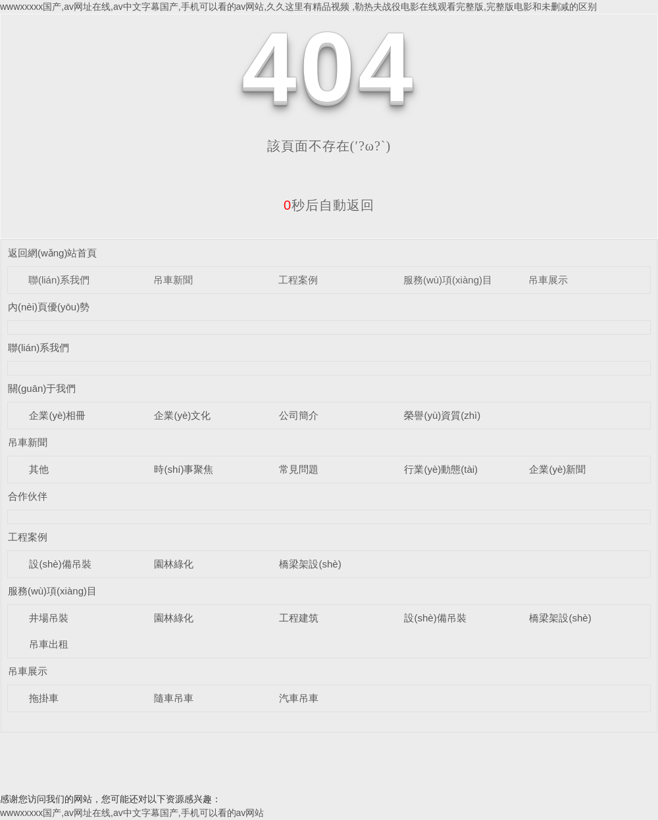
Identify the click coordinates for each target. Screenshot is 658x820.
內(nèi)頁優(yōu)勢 (48, 306)
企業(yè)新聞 (557, 469)
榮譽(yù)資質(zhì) (442, 415)
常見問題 (298, 469)
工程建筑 (298, 617)
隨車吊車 (173, 698)
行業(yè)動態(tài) (441, 469)
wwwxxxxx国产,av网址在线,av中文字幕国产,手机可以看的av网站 (132, 813)
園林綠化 (173, 563)
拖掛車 (44, 698)
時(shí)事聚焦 (183, 469)
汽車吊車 (298, 698)
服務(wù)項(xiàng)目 (447, 279)
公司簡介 (298, 415)
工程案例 (298, 279)
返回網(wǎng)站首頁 (52, 252)
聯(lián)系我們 (58, 279)
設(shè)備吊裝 (60, 563)
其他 (39, 469)
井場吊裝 (48, 617)
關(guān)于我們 (42, 388)
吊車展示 (548, 279)
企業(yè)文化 (182, 415)
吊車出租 (48, 644)
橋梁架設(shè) (310, 563)
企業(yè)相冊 (57, 415)
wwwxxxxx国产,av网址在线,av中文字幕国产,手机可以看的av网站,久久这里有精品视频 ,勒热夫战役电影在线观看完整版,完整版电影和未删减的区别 (298, 6)
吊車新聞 (173, 279)
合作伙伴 (27, 496)
